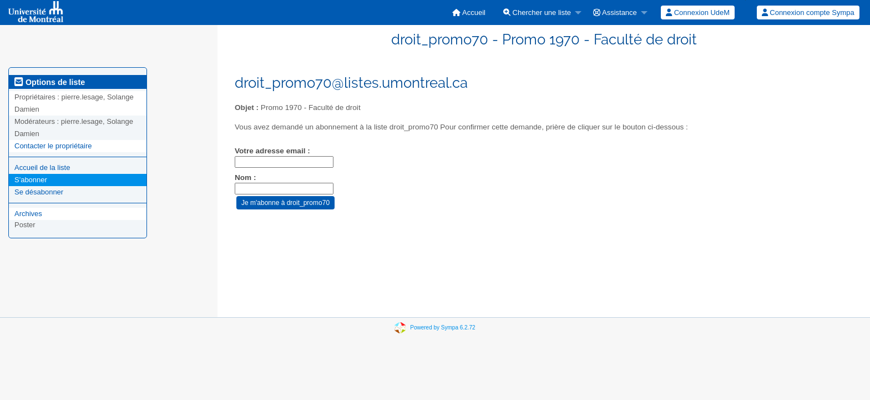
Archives (28, 213)
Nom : (245, 177)
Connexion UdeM (698, 12)
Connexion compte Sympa (808, 12)
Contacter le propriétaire (53, 146)
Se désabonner (38, 192)
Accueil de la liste (42, 167)
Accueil (468, 12)
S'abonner (30, 180)
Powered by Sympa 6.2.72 (442, 327)
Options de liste (49, 82)
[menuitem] (468, 12)
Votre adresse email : (272, 151)
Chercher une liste (537, 12)
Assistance (615, 12)
